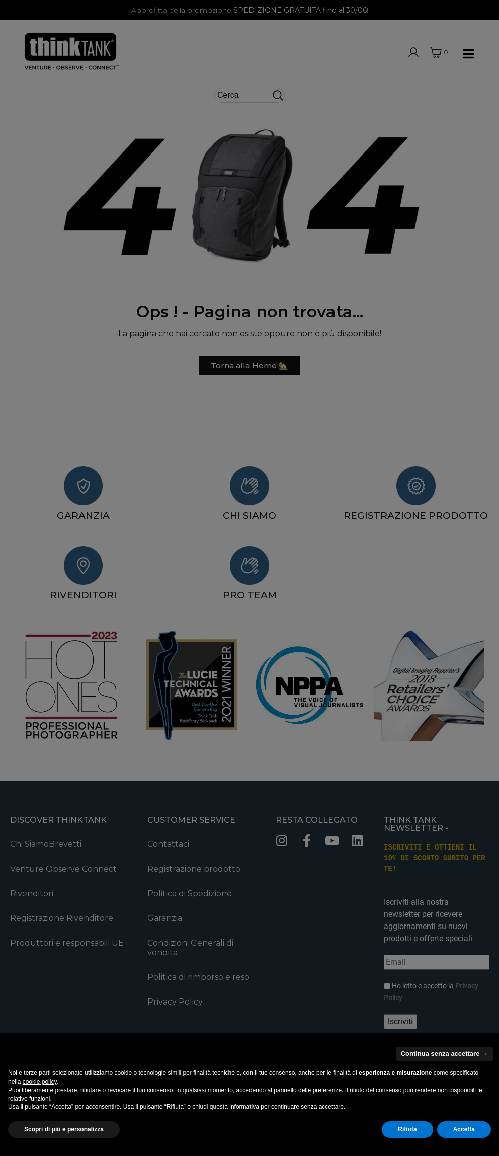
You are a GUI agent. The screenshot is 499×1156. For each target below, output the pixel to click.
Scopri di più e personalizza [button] (64, 1129)
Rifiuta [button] (407, 1129)
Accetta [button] (464, 1129)
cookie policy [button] (40, 1081)
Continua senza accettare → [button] (444, 1053)
